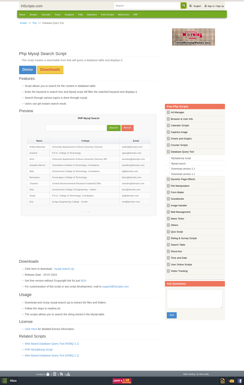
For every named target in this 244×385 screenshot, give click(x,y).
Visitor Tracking (179, 271)
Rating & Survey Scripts (184, 238)
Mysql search (178, 163)
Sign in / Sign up (216, 6)
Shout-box (176, 251)
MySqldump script (181, 158)
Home (22, 14)
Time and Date (179, 257)
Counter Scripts (179, 145)
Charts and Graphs (181, 138)
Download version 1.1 (183, 174)
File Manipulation (180, 185)
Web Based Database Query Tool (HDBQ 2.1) (52, 343)
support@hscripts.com (115, 286)
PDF (135, 14)
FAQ (80, 14)
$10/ (83, 280)
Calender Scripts (180, 125)
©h (88, 212)
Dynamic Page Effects (183, 179)
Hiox (13, 380)
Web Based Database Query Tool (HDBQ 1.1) (52, 355)
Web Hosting (189, 374)
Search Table (178, 244)
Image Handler (179, 205)
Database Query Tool (182, 151)
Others (174, 225)
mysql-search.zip (64, 268)
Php (35, 23)
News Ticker (177, 218)
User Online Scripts (181, 264)
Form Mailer (177, 192)
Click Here (31, 329)
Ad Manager (177, 112)
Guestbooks (177, 198)
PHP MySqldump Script (39, 349)
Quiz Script (177, 231)
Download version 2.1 (183, 168)
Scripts (23, 23)
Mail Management (180, 212)
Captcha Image (179, 132)
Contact (39, 374)
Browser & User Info (182, 119)
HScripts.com (32, 6)
